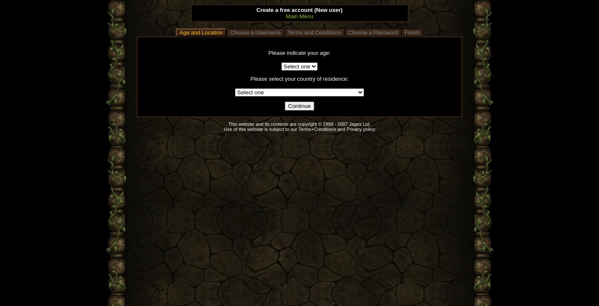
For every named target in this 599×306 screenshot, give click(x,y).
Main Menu (299, 16)
